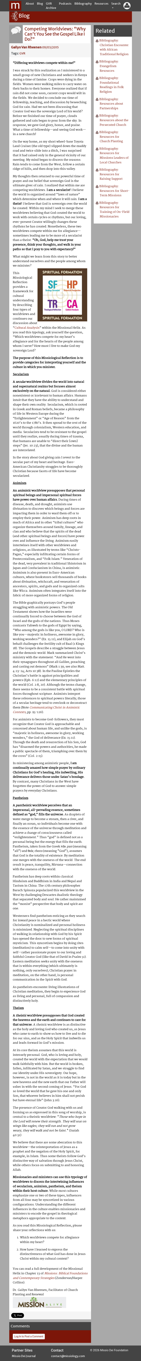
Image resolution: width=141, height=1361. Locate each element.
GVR (22, 53)
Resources (101, 3)
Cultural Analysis (27, 327)
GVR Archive (51, 6)
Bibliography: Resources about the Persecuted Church (113, 120)
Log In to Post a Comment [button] (28, 1336)
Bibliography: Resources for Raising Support (111, 174)
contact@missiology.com (68, 1356)
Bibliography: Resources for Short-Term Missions (114, 191)
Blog (40, 3)
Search (116, 3)
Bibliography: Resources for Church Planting (111, 137)
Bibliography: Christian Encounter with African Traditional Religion (114, 47)
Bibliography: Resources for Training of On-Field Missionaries (114, 210)
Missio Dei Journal (24, 1356)
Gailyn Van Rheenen (26, 47)
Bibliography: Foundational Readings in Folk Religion (111, 85)
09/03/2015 (50, 47)
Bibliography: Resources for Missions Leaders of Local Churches (114, 155)
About (30, 3)
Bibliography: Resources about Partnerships (111, 104)
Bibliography (83, 3)
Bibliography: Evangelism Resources (109, 66)
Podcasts (65, 3)
